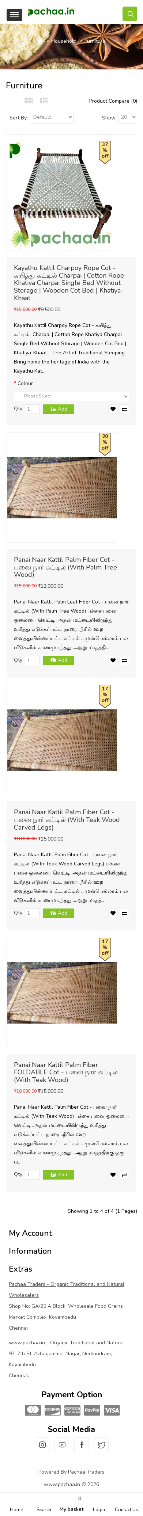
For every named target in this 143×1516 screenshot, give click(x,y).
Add (62, 408)
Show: (109, 117)
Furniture (94, 41)
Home (16, 1510)
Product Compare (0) (113, 101)
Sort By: (19, 117)
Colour (25, 383)
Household (63, 41)
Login (99, 1510)
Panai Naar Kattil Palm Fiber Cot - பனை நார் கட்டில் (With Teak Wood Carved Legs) (67, 820)
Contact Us (126, 1510)
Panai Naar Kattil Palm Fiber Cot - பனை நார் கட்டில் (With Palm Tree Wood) (65, 567)
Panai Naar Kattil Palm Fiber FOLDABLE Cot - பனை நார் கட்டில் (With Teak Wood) (66, 1072)
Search (44, 1510)
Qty (18, 408)
